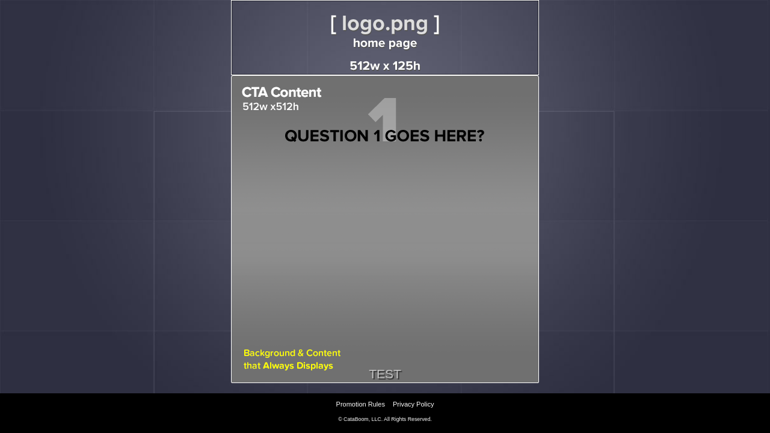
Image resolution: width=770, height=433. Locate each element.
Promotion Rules (360, 404)
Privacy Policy (413, 404)
